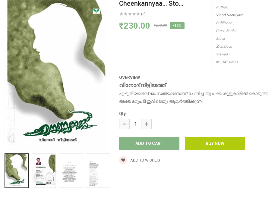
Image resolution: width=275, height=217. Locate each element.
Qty (122, 113)
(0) (143, 14)
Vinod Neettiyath (229, 15)
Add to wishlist (140, 160)
